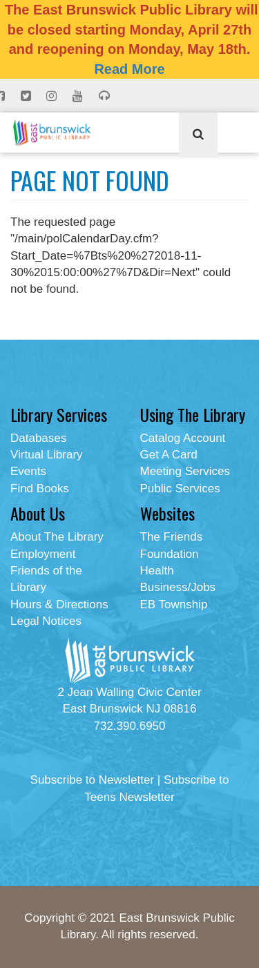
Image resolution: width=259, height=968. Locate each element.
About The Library (57, 536)
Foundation (169, 554)
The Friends (171, 536)
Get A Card (169, 454)
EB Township (174, 604)
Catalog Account (183, 438)
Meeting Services (185, 471)
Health (157, 570)
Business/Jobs (178, 587)
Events (28, 471)
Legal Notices (45, 621)
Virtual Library (46, 454)
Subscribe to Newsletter (92, 779)
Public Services (180, 488)
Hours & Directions (59, 604)
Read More (129, 69)
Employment (42, 554)
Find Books (39, 488)
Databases (38, 438)
